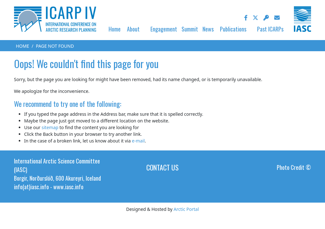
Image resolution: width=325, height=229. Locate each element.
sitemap (50, 127)
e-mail (138, 141)
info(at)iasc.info (31, 187)
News (208, 29)
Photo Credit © (294, 167)
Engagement (163, 29)
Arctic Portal (186, 209)
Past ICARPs (270, 29)
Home (115, 29)
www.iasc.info (68, 187)
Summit (190, 29)
